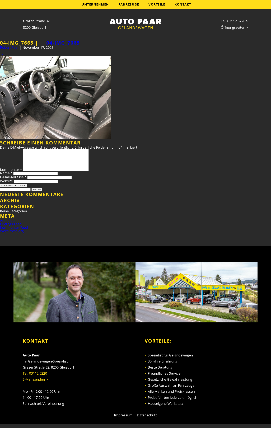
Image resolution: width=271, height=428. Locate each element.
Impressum (123, 419)
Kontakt (183, 4)
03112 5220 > (237, 21)
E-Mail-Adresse (13, 181)
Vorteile (156, 4)
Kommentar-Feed (14, 231)
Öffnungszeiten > (234, 27)
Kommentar (11, 173)
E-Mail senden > (35, 383)
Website (6, 185)
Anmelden (8, 224)
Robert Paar (9, 47)
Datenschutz (147, 419)
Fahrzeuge (129, 4)
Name (6, 177)
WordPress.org (12, 235)
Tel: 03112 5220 (35, 377)
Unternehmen (95, 4)
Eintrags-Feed (11, 228)
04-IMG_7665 (60, 42)
